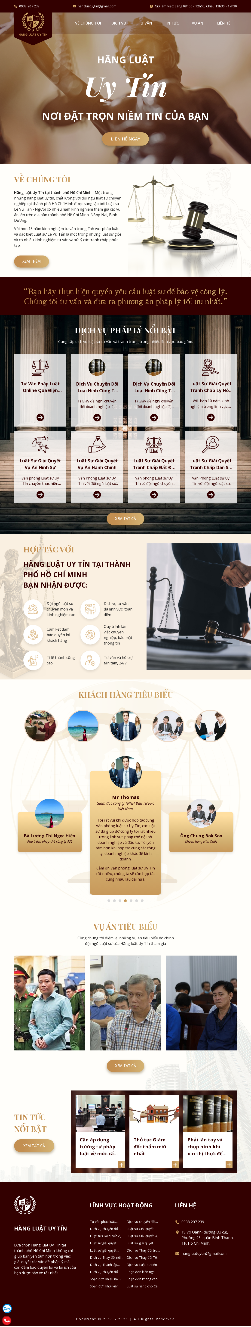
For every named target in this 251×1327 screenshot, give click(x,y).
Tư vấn (145, 23)
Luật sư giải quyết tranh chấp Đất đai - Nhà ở (105, 1255)
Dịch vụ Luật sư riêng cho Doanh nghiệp (143, 1276)
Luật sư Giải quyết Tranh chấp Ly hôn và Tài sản (143, 1241)
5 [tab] (131, 911)
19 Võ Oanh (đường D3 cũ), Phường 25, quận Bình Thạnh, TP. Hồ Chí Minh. (207, 1250)
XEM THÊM (32, 262)
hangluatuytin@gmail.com (97, 6)
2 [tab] (114, 911)
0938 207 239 (29, 6)
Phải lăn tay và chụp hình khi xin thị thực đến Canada (207, 1158)
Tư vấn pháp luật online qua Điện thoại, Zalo (106, 1233)
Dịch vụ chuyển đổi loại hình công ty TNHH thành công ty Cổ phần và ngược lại (105, 1241)
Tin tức (171, 23)
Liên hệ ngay (125, 139)
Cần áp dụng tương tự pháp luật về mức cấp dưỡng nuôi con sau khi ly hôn (99, 1158)
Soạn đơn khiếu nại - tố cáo (105, 1291)
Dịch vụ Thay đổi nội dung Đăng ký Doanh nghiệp (105, 1269)
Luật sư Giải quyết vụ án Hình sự (106, 1248)
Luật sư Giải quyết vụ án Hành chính (142, 1248)
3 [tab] (120, 911)
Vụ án (197, 23)
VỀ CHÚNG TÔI (88, 23)
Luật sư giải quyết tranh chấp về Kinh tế (106, 1262)
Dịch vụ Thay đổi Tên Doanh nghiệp (143, 1269)
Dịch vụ (118, 23)
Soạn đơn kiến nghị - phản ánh (142, 1284)
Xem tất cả (125, 527)
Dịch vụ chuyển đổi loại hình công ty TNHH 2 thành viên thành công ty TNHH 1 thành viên (143, 1233)
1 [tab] (108, 911)
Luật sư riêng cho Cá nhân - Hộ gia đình (142, 1298)
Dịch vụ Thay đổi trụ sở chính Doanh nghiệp (144, 1262)
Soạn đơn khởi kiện (104, 1298)
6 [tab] (136, 911)
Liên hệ (223, 23)
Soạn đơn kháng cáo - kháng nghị (143, 1291)
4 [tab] (125, 911)
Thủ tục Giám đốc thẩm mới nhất (150, 1158)
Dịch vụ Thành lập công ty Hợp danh (103, 1276)
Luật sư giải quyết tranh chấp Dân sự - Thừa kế (141, 1255)
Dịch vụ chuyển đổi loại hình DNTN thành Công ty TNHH (106, 1284)
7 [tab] (142, 911)
